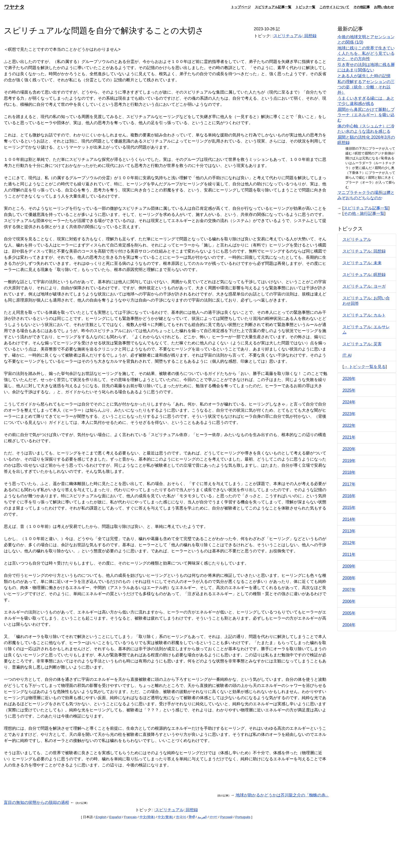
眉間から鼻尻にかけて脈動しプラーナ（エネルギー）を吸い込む (366, 114)
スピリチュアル (287, 36)
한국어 (181, 817)
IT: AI (347, 355)
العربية (202, 817)
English (101, 817)
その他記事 (361, 7)
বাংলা (213, 817)
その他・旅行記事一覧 (364, 213)
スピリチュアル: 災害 (362, 344)
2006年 (349, 601)
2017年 (349, 484)
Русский (226, 817)
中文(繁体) (165, 817)
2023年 (349, 414)
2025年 (349, 390)
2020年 (349, 449)
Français (130, 817)
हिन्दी (192, 817)
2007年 (349, 589)
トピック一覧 (305, 7)
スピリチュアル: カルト (364, 315)
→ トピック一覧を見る (364, 366)
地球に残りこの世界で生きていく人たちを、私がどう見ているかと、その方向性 (366, 53)
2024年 (349, 402)
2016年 (349, 496)
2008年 (349, 578)
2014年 (349, 519)
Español (115, 817)
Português (242, 817)
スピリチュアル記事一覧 (273, 7)
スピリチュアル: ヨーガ (364, 286)
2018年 (349, 472)
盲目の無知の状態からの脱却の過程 (36, 802)
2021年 (349, 437)
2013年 (349, 531)
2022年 (349, 425)
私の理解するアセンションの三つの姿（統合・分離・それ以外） (366, 87)
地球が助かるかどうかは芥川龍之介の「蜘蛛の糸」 (283, 795)
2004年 (349, 625)
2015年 (349, 507)
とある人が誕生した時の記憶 (364, 76)
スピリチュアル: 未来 (362, 263)
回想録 (310, 36)
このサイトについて (334, 7)
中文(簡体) (147, 817)
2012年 (349, 543)
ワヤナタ (14, 6)
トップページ (241, 7)
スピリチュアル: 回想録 (364, 251)
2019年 (349, 461)
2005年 (349, 613)
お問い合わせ (384, 7)
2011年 (349, 554)
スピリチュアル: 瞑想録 (364, 274)
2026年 (349, 378)
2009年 (349, 566)
